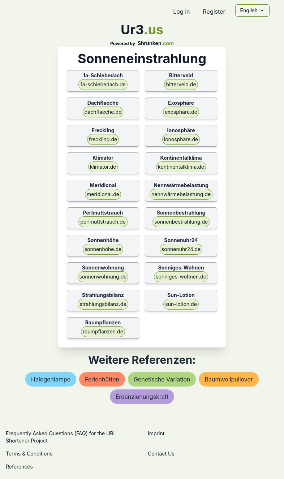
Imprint (156, 433)
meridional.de (103, 194)
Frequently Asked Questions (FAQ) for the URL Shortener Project (61, 437)
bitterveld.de (181, 84)
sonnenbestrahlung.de (181, 222)
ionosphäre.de (181, 139)
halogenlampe (50, 379)
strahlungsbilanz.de (102, 304)
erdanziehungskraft (142, 396)
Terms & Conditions (29, 453)
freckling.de (103, 139)
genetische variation (162, 379)
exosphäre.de (181, 112)
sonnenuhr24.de (181, 249)
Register (214, 11)
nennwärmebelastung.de (181, 194)
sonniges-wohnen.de (181, 276)
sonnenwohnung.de (103, 276)
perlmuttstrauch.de (103, 222)
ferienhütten (102, 379)
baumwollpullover (229, 379)
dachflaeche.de (103, 112)
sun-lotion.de (181, 304)
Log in (181, 11)
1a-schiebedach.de (102, 84)
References (19, 466)
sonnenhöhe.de (103, 249)
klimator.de (103, 167)
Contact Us (161, 453)
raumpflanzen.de (103, 331)
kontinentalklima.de (181, 167)
